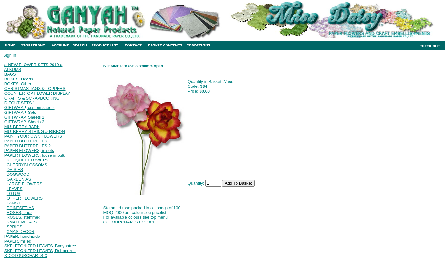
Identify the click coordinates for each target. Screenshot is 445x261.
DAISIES (15, 169)
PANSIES (15, 203)
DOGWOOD (18, 174)
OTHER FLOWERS (25, 198)
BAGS (10, 74)
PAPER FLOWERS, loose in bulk (34, 155)
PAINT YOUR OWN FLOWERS (33, 136)
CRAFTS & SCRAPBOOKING (32, 98)
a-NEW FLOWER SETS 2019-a (33, 64)
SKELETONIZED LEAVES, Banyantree (40, 246)
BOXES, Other (18, 83)
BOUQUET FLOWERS (28, 160)
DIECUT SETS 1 (19, 102)
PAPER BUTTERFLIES (25, 141)
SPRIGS (14, 226)
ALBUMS (12, 69)
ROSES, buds (19, 212)
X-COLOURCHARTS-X (25, 255)
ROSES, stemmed (23, 217)
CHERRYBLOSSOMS (27, 164)
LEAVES (15, 188)
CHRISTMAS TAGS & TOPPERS (35, 88)
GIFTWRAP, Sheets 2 (24, 122)
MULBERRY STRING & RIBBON (34, 131)
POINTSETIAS (20, 207)
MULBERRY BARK (22, 126)
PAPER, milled (17, 241)
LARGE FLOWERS (24, 184)
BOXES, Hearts (18, 79)
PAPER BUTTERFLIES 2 (27, 145)
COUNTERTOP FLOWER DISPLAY (37, 93)
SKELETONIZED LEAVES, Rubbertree (40, 250)
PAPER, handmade (22, 236)
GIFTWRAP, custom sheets (29, 107)
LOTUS (13, 193)
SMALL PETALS (22, 222)
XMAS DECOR (20, 231)
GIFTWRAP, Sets (20, 112)
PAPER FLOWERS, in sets (29, 150)
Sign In (9, 55)
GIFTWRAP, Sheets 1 (24, 117)
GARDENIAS (19, 179)
